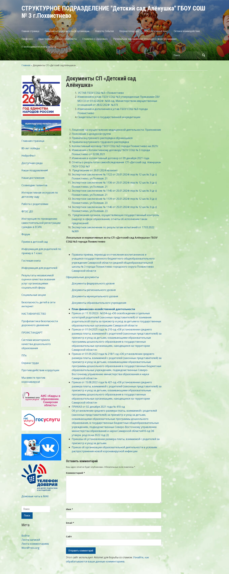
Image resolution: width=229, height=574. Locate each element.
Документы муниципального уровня (92, 296)
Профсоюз (27, 38)
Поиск (203, 55)
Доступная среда (31, 163)
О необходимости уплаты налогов (38, 46)
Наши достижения (32, 178)
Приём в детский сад (34, 241)
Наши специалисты (67, 38)
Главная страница (30, 31)
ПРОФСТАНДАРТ (32, 332)
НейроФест (28, 155)
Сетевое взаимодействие (187, 31)
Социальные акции (33, 295)
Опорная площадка (129, 31)
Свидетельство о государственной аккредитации (108, 117)
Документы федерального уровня (90, 283)
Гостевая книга (31, 260)
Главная (25, 65)
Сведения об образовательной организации (67, 31)
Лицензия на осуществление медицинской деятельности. (108, 129)
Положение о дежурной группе (91, 134)
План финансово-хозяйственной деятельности (103, 309)
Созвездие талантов (34, 185)
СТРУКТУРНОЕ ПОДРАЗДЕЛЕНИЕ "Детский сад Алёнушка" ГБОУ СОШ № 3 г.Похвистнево (113, 12)
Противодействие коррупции (40, 370)
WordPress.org (30, 548)
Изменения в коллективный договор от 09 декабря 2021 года (111, 158)
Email (70, 522)
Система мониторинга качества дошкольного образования (36, 344)
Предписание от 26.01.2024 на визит (95, 170)
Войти (25, 535)
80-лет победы (30, 148)
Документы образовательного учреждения (96, 303)
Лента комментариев (35, 543)
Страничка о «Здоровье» (95, 38)
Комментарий (75, 472)
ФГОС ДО (27, 211)
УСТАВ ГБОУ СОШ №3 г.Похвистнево (101, 93)
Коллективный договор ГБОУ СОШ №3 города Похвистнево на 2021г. (115, 146)
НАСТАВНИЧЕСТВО (33, 313)
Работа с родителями (34, 204)
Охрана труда (30, 363)
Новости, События (104, 31)
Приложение (153, 129)
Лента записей (30, 539)
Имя (69, 509)
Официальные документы (82, 277)
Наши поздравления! (34, 170)
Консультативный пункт (156, 31)
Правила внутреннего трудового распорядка (100, 142)
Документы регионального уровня (91, 290)
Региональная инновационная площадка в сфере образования (145, 38)
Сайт (69, 536)
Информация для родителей (39, 268)
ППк (24, 355)
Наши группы (45, 38)
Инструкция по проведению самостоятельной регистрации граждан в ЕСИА (40, 223)
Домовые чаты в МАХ (35, 496)
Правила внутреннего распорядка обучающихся (102, 138)
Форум (25, 234)
